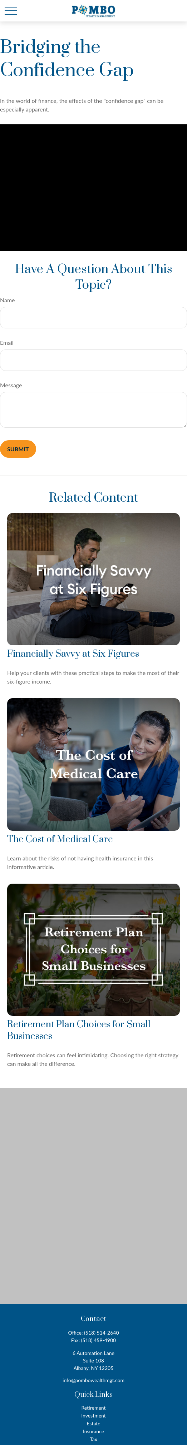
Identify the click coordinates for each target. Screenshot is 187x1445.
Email (7, 342)
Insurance (93, 1431)
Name (7, 300)
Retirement (93, 1408)
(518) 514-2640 (101, 1333)
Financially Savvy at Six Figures (73, 654)
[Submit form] (18, 449)
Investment (93, 1415)
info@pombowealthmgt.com (93, 1380)
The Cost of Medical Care (60, 839)
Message (11, 385)
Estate (93, 1423)
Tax (93, 1439)
